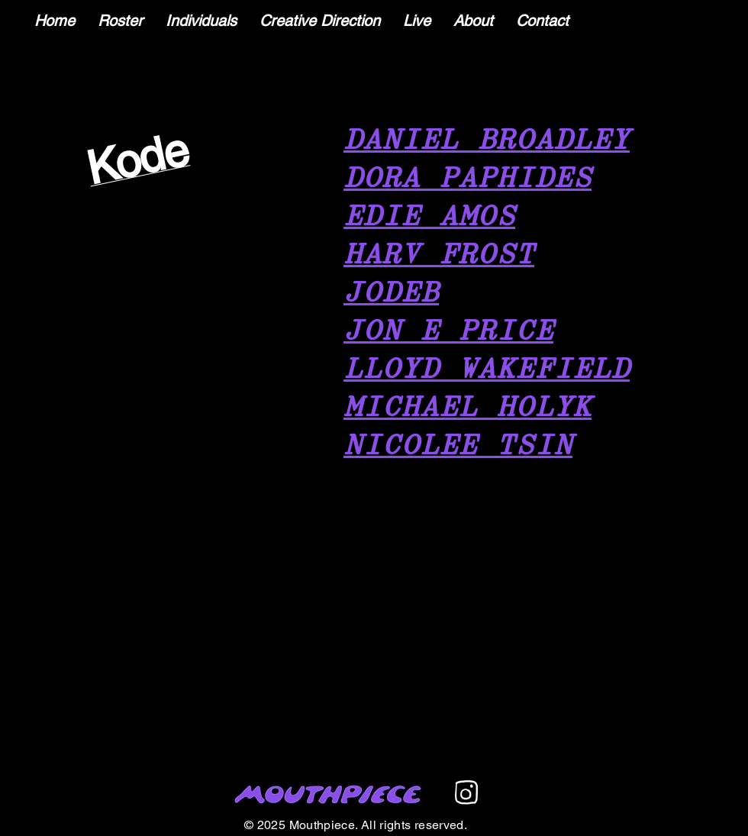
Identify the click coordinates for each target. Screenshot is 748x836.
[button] (201, 21)
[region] (139, 177)
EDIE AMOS (429, 217)
